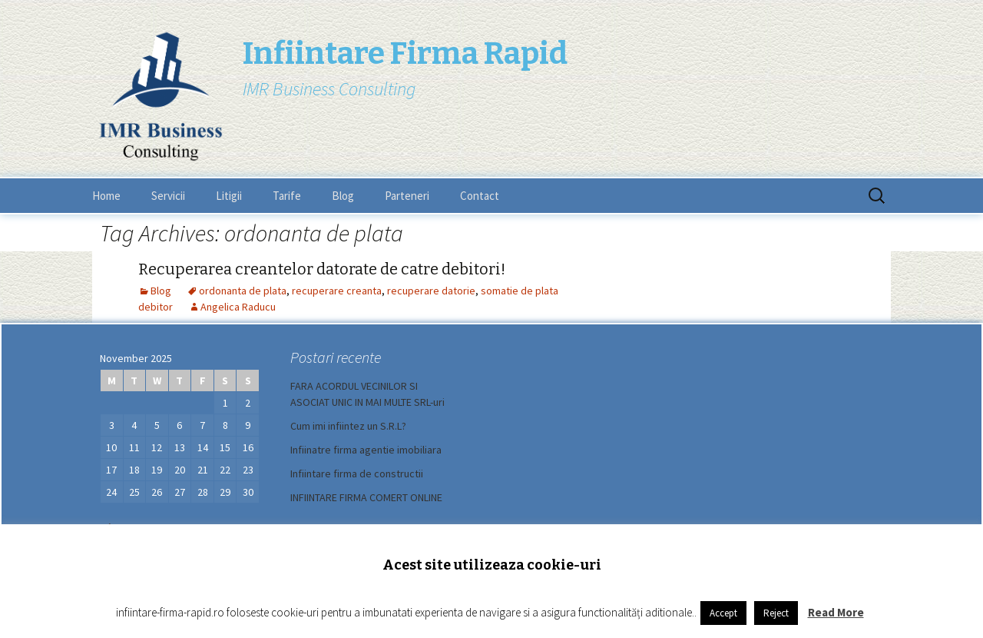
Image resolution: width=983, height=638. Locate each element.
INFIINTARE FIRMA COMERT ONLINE (366, 497)
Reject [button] (776, 613)
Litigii (229, 195)
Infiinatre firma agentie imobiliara (366, 450)
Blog (343, 195)
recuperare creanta (337, 290)
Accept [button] (723, 613)
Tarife (287, 195)
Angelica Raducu (238, 307)
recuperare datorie (431, 290)
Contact (479, 195)
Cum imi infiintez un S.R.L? (348, 426)
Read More (836, 612)
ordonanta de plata (242, 290)
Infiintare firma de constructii (356, 473)
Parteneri (407, 195)
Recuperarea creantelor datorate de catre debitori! (321, 269)
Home (106, 195)
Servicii (168, 195)
